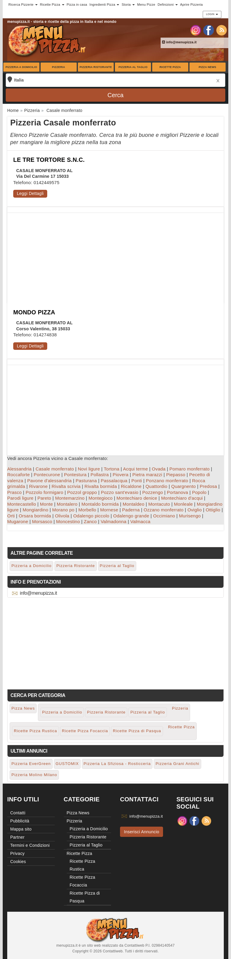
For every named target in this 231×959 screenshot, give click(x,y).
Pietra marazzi (147, 474)
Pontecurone (47, 474)
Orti (11, 515)
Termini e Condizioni (30, 845)
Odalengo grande (131, 515)
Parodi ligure (20, 498)
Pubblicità (19, 821)
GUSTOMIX (67, 763)
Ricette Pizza (170, 67)
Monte (46, 504)
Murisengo (190, 515)
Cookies (18, 861)
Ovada (158, 468)
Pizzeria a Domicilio (21, 67)
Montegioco (100, 498)
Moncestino (68, 521)
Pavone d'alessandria (49, 480)
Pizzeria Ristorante (96, 67)
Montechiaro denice (136, 498)
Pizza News (207, 67)
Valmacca (140, 521)
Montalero (67, 504)
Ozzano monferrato (163, 509)
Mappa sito (21, 829)
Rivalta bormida (101, 486)
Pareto (44, 498)
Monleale (183, 504)
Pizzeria (58, 67)
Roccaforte (18, 474)
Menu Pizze (146, 4)
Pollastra (100, 474)
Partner (17, 837)
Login (212, 14)
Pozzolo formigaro (44, 492)
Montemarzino (70, 498)
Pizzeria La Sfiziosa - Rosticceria (117, 763)
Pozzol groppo (82, 492)
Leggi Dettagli (30, 193)
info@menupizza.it (179, 42)
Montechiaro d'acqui (182, 498)
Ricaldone (131, 486)
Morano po (63, 509)
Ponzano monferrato (167, 480)
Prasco (14, 492)
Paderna (131, 509)
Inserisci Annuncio (141, 831)
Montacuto (159, 504)
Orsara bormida (35, 515)
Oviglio (194, 509)
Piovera (120, 474)
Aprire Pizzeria (191, 4)
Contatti (17, 812)
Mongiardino (35, 509)
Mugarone (17, 521)
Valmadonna (114, 521)
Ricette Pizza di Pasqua (137, 731)
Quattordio (157, 486)
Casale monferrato (54, 468)
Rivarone (38, 486)
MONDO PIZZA (34, 312)
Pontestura (75, 474)
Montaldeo (133, 504)
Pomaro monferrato (189, 468)
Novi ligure (89, 468)
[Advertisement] (115, 255)
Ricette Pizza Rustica (35, 731)
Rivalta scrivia (66, 486)
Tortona (111, 468)
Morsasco (42, 521)
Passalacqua (114, 480)
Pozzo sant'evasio (119, 492)
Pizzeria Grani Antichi (177, 763)
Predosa (208, 486)
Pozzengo (152, 492)
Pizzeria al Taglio (133, 67)
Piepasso (175, 474)
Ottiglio (213, 509)
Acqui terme (135, 468)
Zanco (90, 521)
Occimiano (164, 515)
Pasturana (86, 480)
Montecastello (21, 504)
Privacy (17, 853)
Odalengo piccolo (91, 515)
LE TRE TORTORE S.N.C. (49, 159)
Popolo (199, 492)
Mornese (109, 509)
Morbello (87, 509)
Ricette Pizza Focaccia (85, 731)
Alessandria (19, 468)
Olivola (62, 515)
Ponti (136, 480)
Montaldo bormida (100, 504)
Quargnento (183, 486)
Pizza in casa (77, 4)
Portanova (177, 492)
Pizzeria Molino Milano (34, 774)
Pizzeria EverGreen (31, 763)
